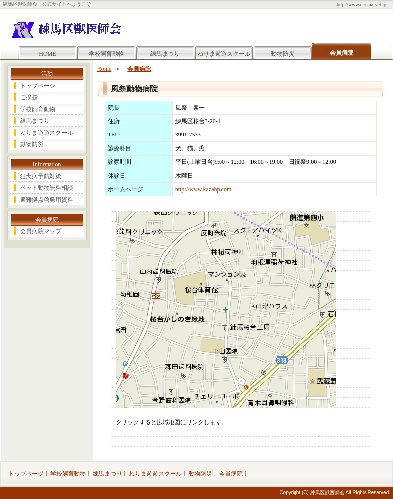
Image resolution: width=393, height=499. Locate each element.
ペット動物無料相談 (46, 187)
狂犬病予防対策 (40, 176)
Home (104, 69)
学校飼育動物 (106, 53)
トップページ (37, 85)
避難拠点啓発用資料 (46, 199)
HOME (47, 53)
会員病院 (139, 69)
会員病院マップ (40, 231)
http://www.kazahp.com (203, 189)
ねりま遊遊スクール (223, 53)
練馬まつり (165, 53)
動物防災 (283, 53)
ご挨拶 (29, 97)
